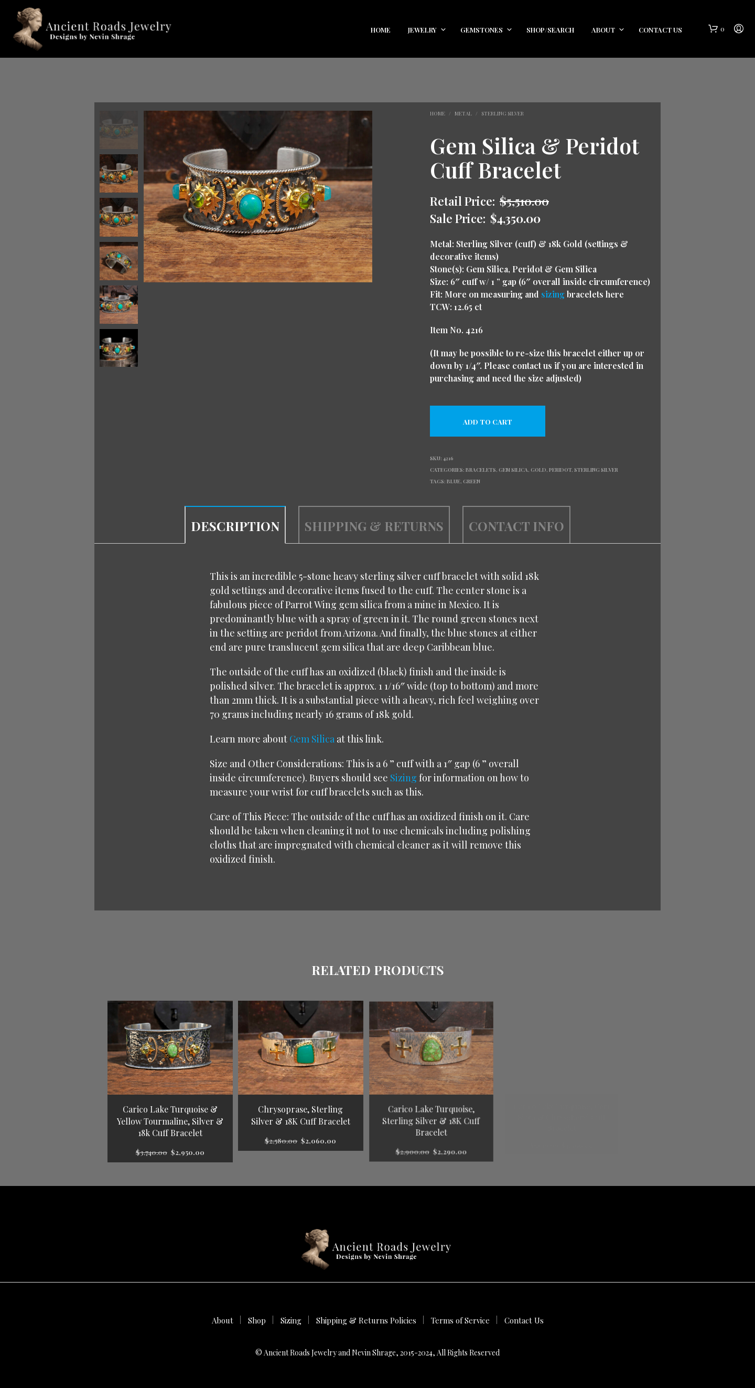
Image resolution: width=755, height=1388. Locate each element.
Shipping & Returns (374, 525)
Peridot (560, 469)
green (471, 481)
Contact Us (660, 29)
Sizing (403, 777)
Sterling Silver (502, 113)
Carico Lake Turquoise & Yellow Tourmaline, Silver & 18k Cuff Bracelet (170, 1121)
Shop (257, 1320)
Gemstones (481, 29)
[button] (716, 29)
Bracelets (481, 469)
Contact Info (516, 525)
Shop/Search (550, 29)
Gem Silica (513, 469)
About (603, 29)
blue (453, 481)
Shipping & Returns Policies (366, 1320)
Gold (538, 469)
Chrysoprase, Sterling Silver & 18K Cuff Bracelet (301, 1113)
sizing (553, 294)
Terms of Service (460, 1320)
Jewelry (422, 29)
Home (381, 29)
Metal (463, 113)
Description (235, 525)
